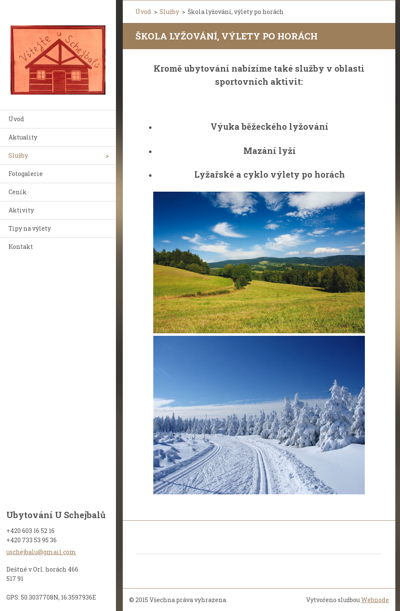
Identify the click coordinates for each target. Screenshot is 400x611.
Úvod (16, 119)
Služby (18, 155)
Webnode (375, 600)
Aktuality (22, 137)
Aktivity (21, 210)
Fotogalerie (25, 174)
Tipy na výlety (29, 228)
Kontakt (20, 247)
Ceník (17, 192)
